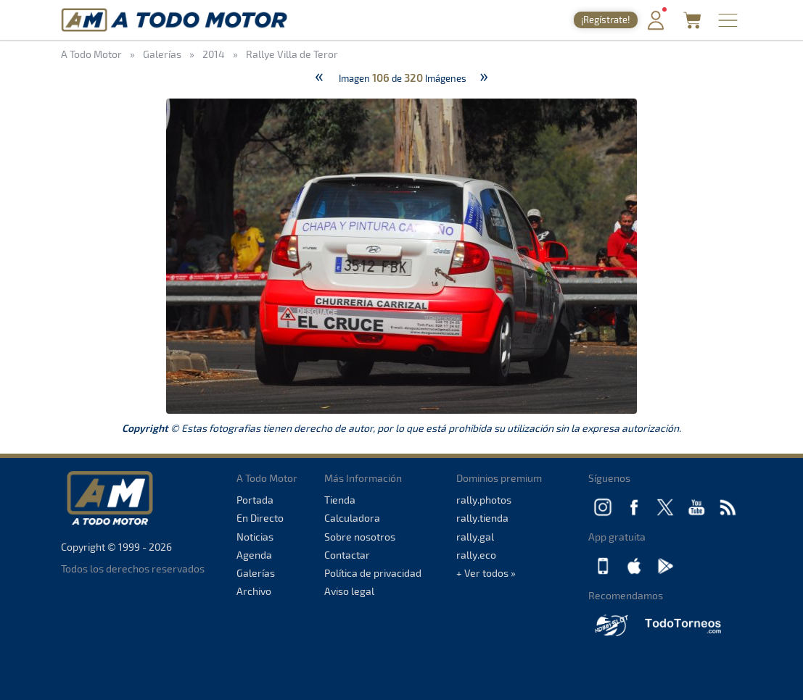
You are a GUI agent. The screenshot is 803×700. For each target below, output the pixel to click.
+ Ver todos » (486, 573)
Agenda (254, 555)
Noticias (254, 536)
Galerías (255, 573)
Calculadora (352, 518)
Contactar (347, 555)
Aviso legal (349, 591)
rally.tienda (482, 518)
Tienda (339, 499)
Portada (254, 499)
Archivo (253, 591)
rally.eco (476, 555)
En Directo (260, 518)
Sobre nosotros (359, 536)
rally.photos (483, 499)
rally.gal (475, 536)
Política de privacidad (372, 573)
